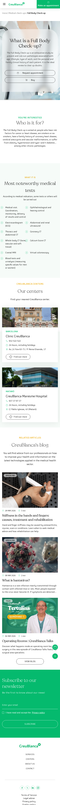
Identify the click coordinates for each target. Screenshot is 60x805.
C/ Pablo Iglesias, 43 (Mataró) (21, 409)
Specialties (10, 475)
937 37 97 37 (13, 400)
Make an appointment (48, 4)
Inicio (4, 13)
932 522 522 (13, 341)
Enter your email (10, 705)
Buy (30, 80)
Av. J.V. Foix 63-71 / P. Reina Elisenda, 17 (26, 349)
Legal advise (29, 798)
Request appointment (30, 73)
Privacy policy (38, 713)
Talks (8, 601)
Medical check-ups (17, 13)
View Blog (30, 661)
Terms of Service (29, 795)
